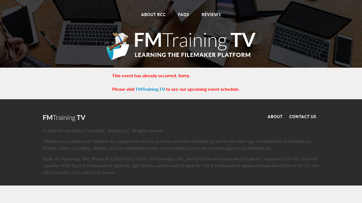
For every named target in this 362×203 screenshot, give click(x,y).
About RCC (153, 14)
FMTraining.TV (150, 89)
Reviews (211, 14)
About (275, 116)
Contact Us (302, 116)
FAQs (183, 14)
